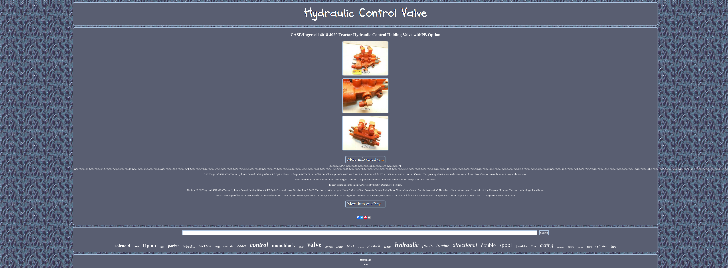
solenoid (122, 245)
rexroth (228, 246)
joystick (373, 246)
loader (241, 246)
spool (505, 245)
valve (314, 244)
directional (465, 245)
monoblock (283, 245)
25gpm (361, 247)
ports (427, 245)
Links (365, 264)
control (259, 244)
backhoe (205, 246)
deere (589, 246)
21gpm (387, 246)
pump (162, 247)
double (488, 245)
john (217, 246)
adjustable (561, 247)
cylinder (601, 246)
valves (580, 247)
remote (571, 247)
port (136, 246)
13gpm (339, 246)
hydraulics (189, 246)
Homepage (365, 259)
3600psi (329, 246)
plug (301, 246)
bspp (613, 246)
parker (173, 246)
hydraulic (407, 245)
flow (533, 246)
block (350, 246)
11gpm (149, 245)
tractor (442, 245)
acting (546, 245)
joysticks (521, 246)
